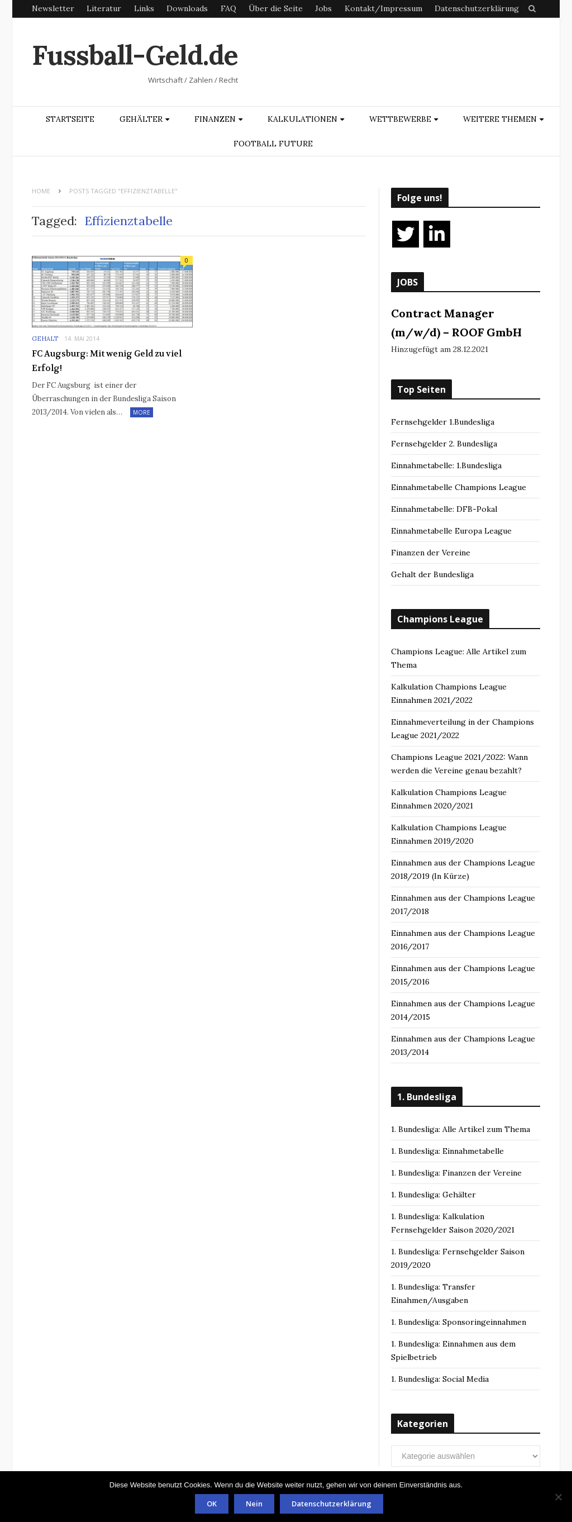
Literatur (104, 8)
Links (144, 8)
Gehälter (141, 119)
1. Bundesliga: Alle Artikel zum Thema (460, 1129)
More (141, 412)
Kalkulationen (302, 119)
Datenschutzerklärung (477, 8)
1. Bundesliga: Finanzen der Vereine (456, 1173)
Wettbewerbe (400, 119)
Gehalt (45, 339)
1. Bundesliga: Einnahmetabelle (447, 1151)
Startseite (70, 119)
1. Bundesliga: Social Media (440, 1379)
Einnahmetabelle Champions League (458, 487)
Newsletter (53, 8)
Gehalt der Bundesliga (432, 574)
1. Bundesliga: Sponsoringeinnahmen (458, 1322)
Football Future (273, 144)
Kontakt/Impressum (383, 8)
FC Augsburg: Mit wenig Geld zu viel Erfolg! (107, 361)
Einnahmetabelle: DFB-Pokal (444, 509)
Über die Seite (276, 8)
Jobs (323, 8)
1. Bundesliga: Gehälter (433, 1195)
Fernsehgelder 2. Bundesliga (444, 444)
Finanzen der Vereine (430, 553)
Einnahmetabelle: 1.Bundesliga (446, 465)
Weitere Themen (500, 119)
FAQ (228, 8)
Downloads (187, 8)
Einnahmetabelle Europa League (451, 531)
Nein (254, 1504)
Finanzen (215, 119)
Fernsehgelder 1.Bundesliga (442, 422)
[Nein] (558, 1496)
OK (212, 1504)
